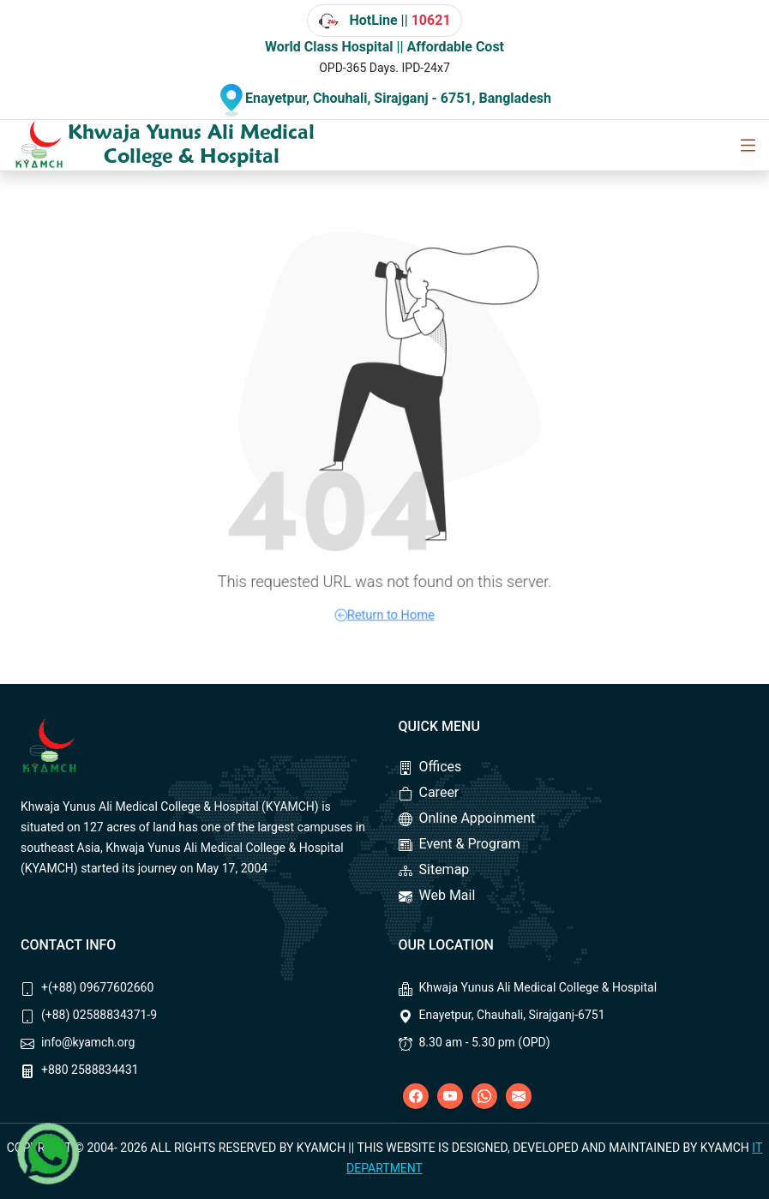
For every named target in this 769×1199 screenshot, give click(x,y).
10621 (431, 20)
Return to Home (384, 588)
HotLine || (384, 20)
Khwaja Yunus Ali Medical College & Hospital (191, 144)
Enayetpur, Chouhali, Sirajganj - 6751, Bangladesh (398, 98)
